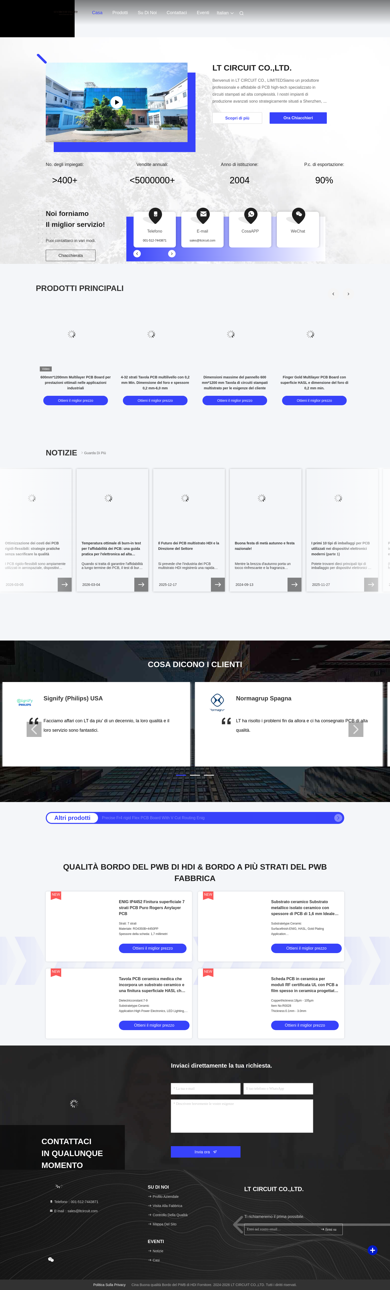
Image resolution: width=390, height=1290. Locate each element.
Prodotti (120, 12)
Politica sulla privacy (109, 1285)
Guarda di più (93, 453)
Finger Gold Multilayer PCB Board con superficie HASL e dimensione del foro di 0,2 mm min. (314, 382)
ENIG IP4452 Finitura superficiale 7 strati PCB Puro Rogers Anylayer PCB (152, 908)
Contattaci (177, 12)
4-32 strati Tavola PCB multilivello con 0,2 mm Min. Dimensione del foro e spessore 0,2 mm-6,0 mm (155, 382)
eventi (203, 12)
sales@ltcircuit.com (202, 240)
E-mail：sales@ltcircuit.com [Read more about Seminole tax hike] (73, 1211)
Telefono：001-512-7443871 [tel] (73, 1202)
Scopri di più (237, 118)
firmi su (328, 1229)
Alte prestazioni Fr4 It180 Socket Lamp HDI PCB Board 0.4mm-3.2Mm (164, 818)
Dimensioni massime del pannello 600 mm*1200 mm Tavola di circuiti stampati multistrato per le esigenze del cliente (235, 382)
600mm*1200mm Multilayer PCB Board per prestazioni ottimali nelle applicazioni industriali (76, 382)
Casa (97, 12)
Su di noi (147, 12)
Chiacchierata (70, 255)
